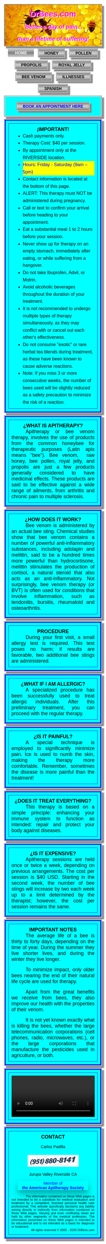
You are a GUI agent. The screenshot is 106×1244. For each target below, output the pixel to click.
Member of (53, 1185)
